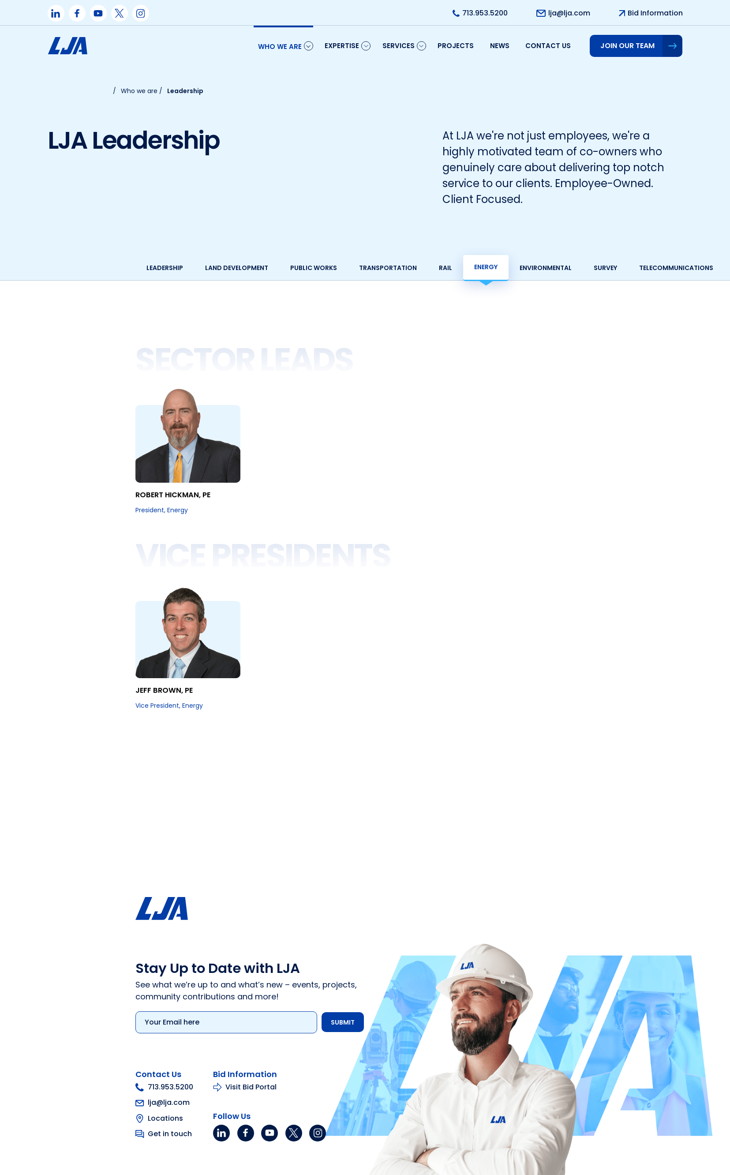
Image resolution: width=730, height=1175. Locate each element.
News (499, 45)
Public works (261, 267)
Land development (184, 267)
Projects (456, 45)
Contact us (548, 45)
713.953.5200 (112, 1165)
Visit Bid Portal (198, 1164)
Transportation (335, 267)
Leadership (112, 267)
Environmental (493, 267)
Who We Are (280, 46)
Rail (393, 267)
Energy (433, 267)
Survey (553, 267)
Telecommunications (624, 267)
